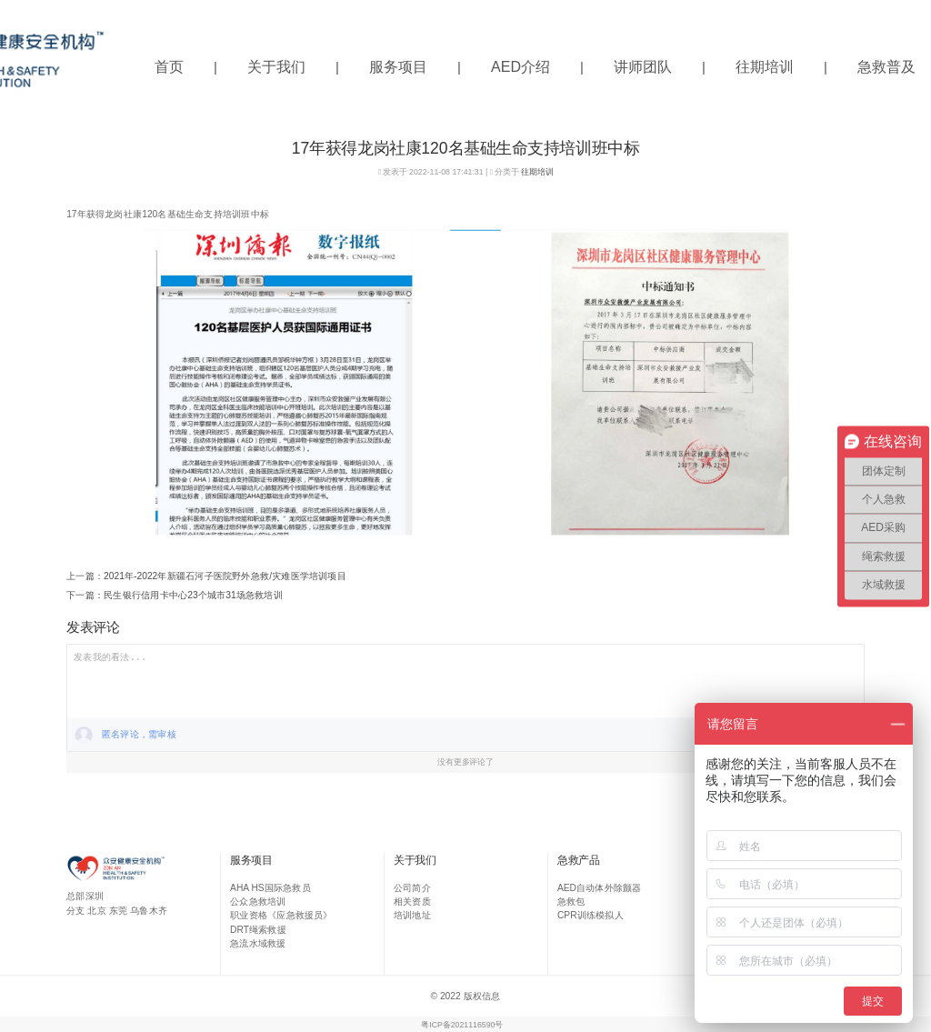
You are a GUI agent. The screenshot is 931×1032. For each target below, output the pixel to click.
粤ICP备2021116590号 (462, 1024)
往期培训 (765, 67)
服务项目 (398, 67)
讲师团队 (643, 67)
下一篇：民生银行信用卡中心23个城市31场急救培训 (174, 594)
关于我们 (276, 67)
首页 (169, 67)
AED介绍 (520, 67)
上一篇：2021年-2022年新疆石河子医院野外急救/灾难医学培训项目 (206, 576)
